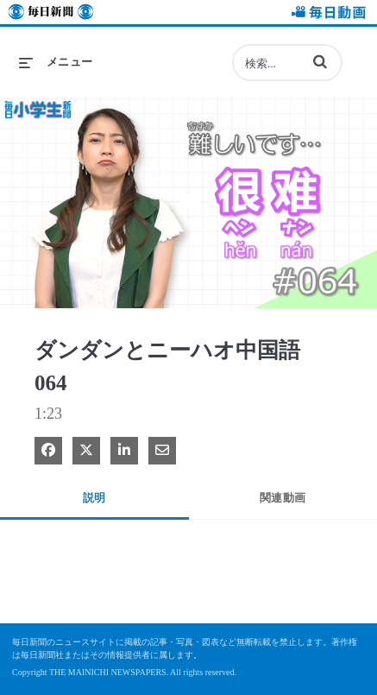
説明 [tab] (94, 497)
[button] (320, 61)
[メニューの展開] (56, 62)
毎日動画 (326, 14)
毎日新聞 (51, 14)
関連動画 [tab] (283, 497)
